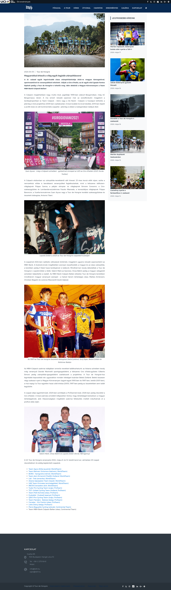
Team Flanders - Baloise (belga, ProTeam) (45, 500)
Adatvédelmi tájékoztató (60, 586)
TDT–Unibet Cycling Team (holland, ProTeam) (47, 490)
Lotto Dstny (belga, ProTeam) (40, 505)
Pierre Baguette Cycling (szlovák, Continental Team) (50, 507)
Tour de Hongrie (43, 72)
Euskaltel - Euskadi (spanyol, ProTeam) (44, 495)
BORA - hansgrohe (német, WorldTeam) (45, 474)
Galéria (125, 8)
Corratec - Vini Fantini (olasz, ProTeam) (44, 502)
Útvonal (86, 8)
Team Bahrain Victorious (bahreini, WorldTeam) (48, 471)
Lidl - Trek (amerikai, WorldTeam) (42, 478)
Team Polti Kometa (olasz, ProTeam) (43, 493)
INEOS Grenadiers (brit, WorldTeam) (43, 486)
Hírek (76, 8)
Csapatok (98, 8)
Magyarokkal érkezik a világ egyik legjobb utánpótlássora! (52, 75)
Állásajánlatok (79, 586)
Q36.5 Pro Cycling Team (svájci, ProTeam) (45, 497)
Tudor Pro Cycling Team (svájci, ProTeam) (45, 488)
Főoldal (57, 8)
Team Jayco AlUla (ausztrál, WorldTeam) (45, 469)
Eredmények (112, 8)
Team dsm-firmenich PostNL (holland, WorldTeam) (49, 476)
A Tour (67, 8)
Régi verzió (103, 586)
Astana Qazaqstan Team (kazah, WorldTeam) (47, 481)
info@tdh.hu (35, 569)
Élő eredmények (23, 2)
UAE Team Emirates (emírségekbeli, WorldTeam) (49, 483)
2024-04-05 (29, 72)
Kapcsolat (137, 8)
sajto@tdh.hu (35, 572)
